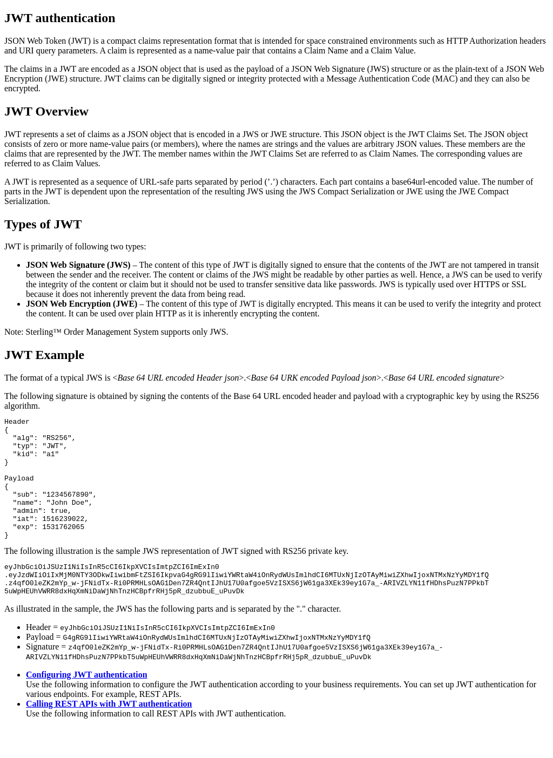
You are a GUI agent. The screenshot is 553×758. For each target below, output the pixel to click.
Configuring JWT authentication (86, 705)
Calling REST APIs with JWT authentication (109, 734)
